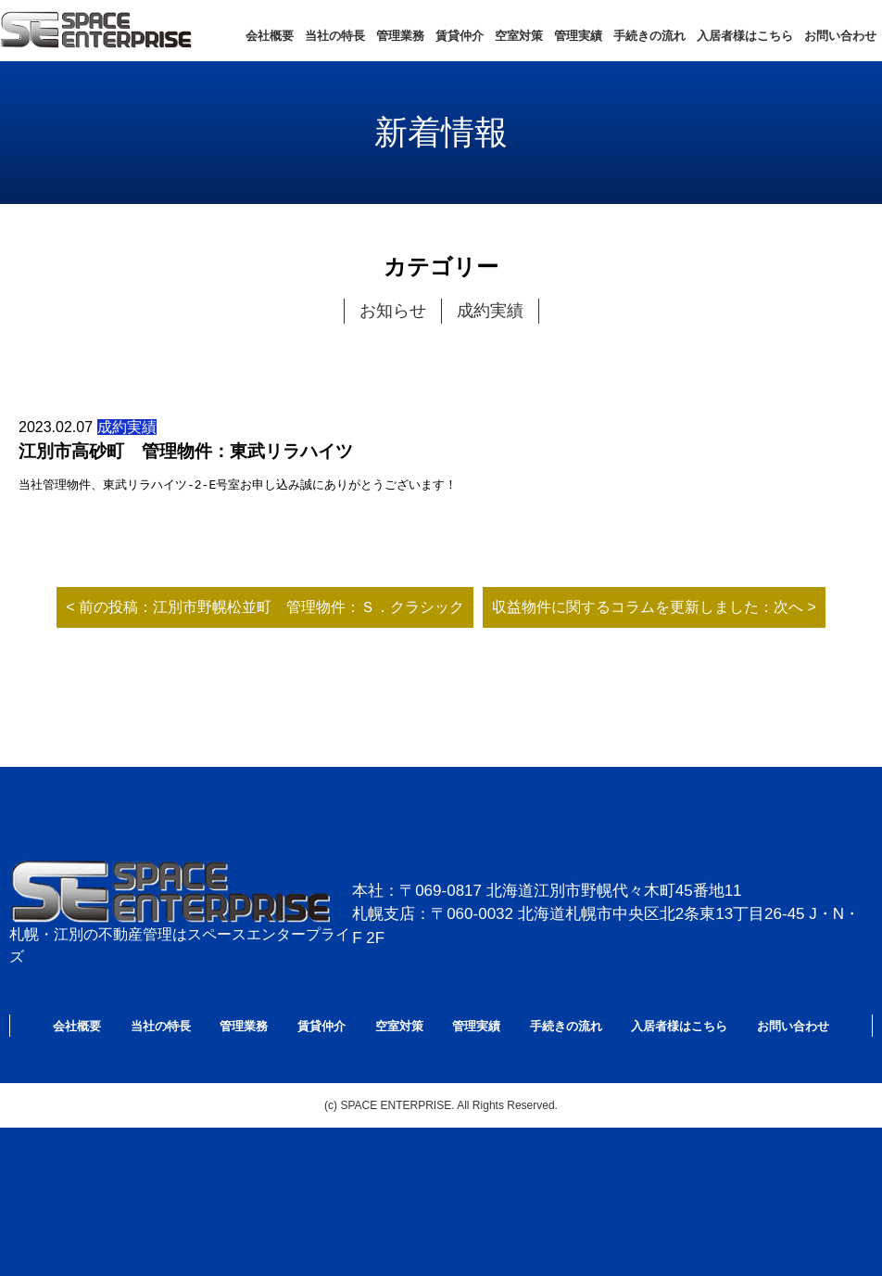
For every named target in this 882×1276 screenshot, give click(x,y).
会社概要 (270, 36)
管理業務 (400, 36)
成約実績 (490, 310)
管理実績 (578, 36)
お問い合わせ (840, 36)
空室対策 (519, 36)
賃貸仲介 (459, 36)
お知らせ (392, 310)
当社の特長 (335, 36)
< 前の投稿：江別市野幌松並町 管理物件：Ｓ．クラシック (265, 607)
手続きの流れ (649, 36)
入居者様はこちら (745, 36)
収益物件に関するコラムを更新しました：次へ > (654, 607)
